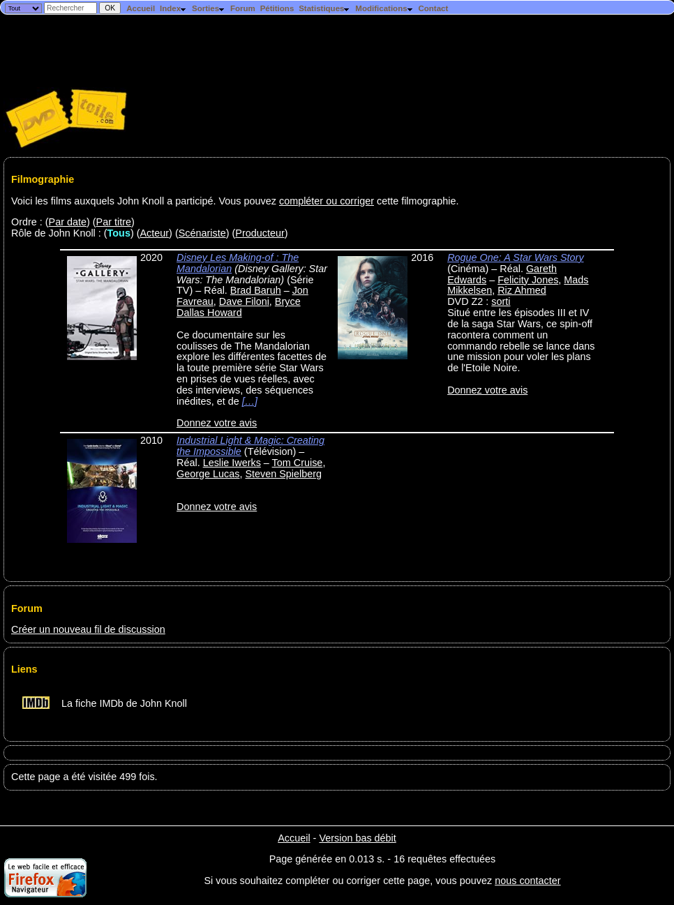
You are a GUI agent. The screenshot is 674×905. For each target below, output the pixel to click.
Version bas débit (357, 838)
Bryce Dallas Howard (239, 307)
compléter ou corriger (326, 201)
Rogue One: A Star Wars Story (515, 257)
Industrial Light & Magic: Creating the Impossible (250, 446)
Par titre (113, 221)
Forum (242, 8)
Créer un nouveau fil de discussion (88, 629)
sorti (500, 301)
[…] (249, 401)
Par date (68, 221)
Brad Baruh (255, 290)
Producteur (259, 233)
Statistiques (324, 8)
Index (173, 8)
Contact (433, 8)
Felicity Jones (527, 279)
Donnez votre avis (217, 422)
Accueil (140, 8)
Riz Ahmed (521, 290)
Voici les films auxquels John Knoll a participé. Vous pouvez (145, 201)
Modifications (384, 8)
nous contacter (527, 880)
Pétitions (277, 8)
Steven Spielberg (283, 473)
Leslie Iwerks (232, 462)
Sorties (208, 8)
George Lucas (208, 473)
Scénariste (202, 233)
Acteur (155, 233)
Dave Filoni (244, 301)
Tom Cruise (297, 462)
